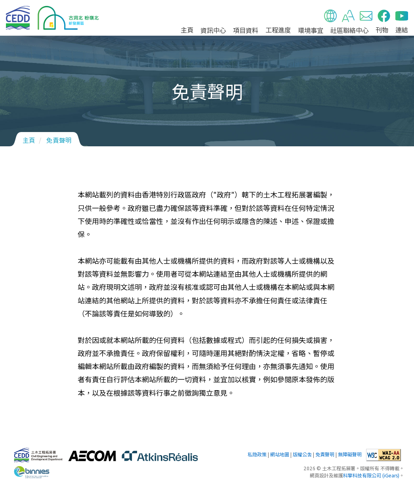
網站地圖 (279, 454)
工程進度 (278, 29)
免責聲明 (59, 140)
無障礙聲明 (350, 454)
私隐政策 (257, 454)
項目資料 (245, 30)
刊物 (382, 29)
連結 (401, 29)
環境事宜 (310, 30)
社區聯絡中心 (349, 30)
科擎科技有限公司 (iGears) (371, 475)
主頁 (187, 29)
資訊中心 (213, 30)
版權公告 (302, 454)
